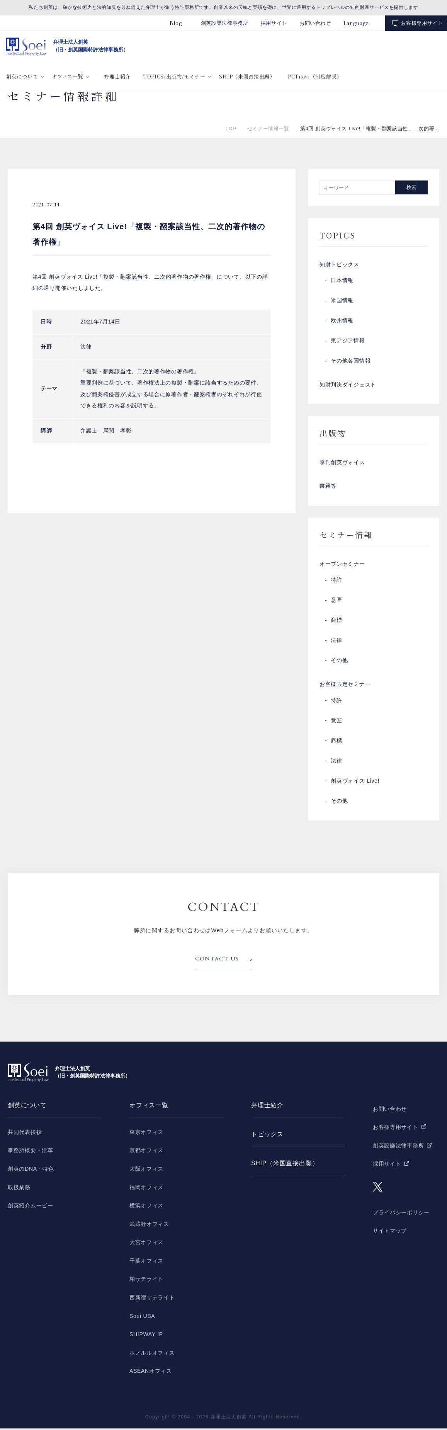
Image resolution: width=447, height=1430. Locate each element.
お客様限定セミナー (345, 686)
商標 (336, 622)
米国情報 (342, 301)
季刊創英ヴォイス (342, 463)
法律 (336, 642)
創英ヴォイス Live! (355, 783)
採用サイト (274, 23)
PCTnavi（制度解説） (315, 76)
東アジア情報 (348, 341)
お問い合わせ (315, 23)
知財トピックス (339, 265)
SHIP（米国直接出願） (247, 76)
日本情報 (342, 281)
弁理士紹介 (117, 76)
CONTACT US (217, 961)
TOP (230, 128)
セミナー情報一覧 (268, 128)
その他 (339, 662)
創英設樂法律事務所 (224, 23)
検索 (411, 187)
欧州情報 (342, 321)
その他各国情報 (351, 361)
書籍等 (328, 487)
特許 (336, 582)
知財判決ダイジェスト (348, 385)
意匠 (336, 602)
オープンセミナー (342, 565)
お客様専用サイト (422, 23)
